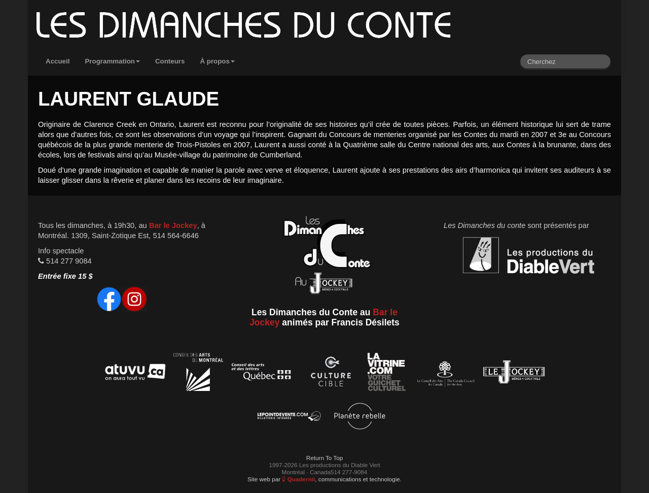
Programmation (112, 61)
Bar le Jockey (173, 225)
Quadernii (298, 479)
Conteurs (170, 61)
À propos (217, 61)
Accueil (57, 61)
